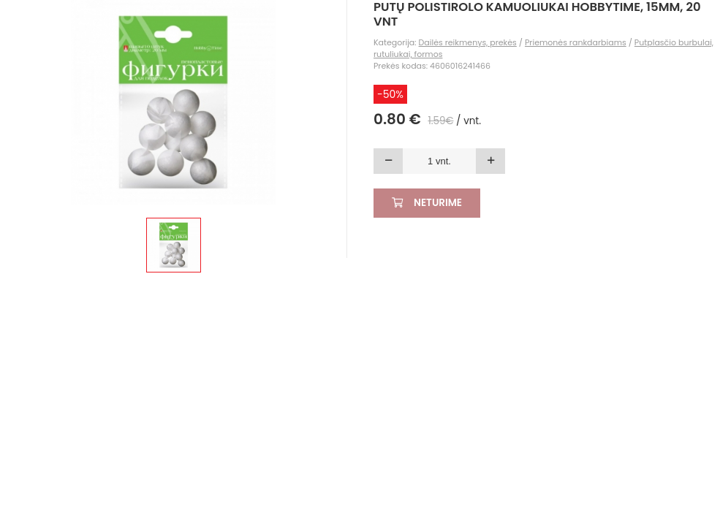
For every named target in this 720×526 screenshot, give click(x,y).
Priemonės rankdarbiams (575, 42)
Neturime (427, 203)
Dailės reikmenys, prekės (468, 42)
